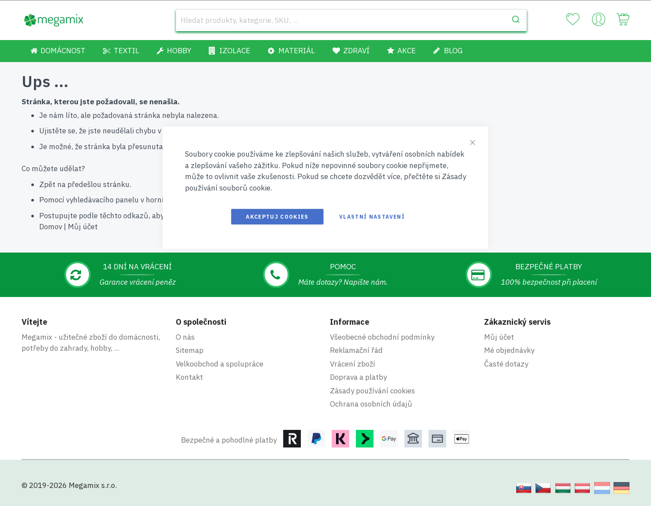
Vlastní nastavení (372, 216)
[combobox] (351, 20)
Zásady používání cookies (372, 391)
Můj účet (83, 226)
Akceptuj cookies (277, 216)
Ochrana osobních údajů (371, 404)
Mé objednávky (509, 350)
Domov (50, 226)
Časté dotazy (506, 364)
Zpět (47, 184)
